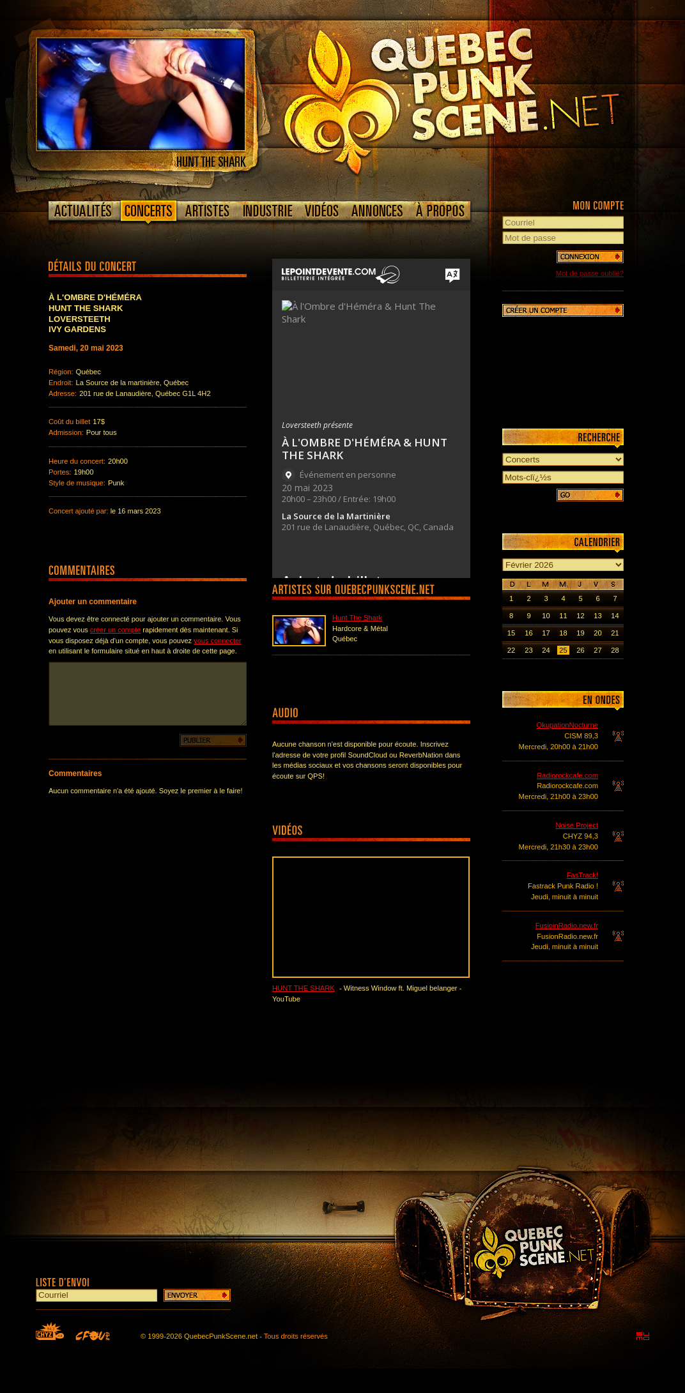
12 (580, 616)
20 (597, 633)
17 (546, 633)
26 (580, 650)
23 (528, 650)
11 (563, 616)
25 (563, 650)
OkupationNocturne (567, 725)
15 (511, 633)
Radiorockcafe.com (567, 775)
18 (563, 633)
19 (580, 633)
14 (615, 616)
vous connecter (218, 640)
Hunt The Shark (357, 617)
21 (615, 633)
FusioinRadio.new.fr (566, 925)
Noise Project (576, 825)
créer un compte (115, 630)
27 (597, 650)
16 (528, 633)
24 (546, 650)
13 (597, 616)
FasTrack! (582, 875)
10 (546, 616)
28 (615, 650)
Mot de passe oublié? (590, 273)
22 (511, 650)
